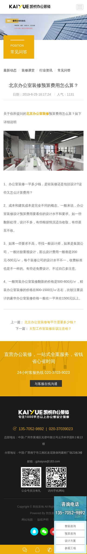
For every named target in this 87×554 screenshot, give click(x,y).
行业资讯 (45, 70)
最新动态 (9, 70)
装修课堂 (28, 70)
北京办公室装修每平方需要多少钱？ (50, 322)
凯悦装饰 (29, 7)
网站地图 (27, 519)
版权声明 (42, 519)
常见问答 (64, 70)
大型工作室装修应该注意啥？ (50, 328)
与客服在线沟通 (46, 384)
